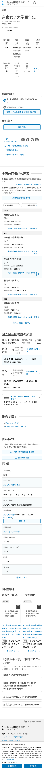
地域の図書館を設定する (27, 198)
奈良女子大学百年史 (11, 484)
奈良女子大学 (9, 514)
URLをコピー (14, 140)
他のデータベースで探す (14, 154)
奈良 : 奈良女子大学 (11, 531)
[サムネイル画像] (11, 613)
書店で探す (22, 127)
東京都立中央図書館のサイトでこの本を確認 (24, 252)
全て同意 (33, 766)
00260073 (7, 517)
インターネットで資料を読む (12, 737)
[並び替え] (11, 205)
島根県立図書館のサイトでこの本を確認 (24, 317)
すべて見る (36, 70)
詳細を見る (10, 760)
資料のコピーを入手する (11, 740)
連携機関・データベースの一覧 (28, 184)
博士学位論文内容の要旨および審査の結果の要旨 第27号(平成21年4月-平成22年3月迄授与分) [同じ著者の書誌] (11, 631)
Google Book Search (15, 426)
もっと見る (13, 650)
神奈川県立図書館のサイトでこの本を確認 (24, 274)
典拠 (22, 521)
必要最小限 (12, 766)
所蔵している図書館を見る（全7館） (22, 112)
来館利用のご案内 (34, 350)
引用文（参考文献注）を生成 (16, 145)
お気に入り (7, 140)
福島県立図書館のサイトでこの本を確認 (24, 228)
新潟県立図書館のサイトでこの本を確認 (24, 294)
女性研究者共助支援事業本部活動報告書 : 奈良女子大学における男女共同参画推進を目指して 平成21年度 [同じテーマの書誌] (32, 631)
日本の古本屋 (12, 423)
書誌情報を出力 (11, 150)
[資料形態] (29, 205)
